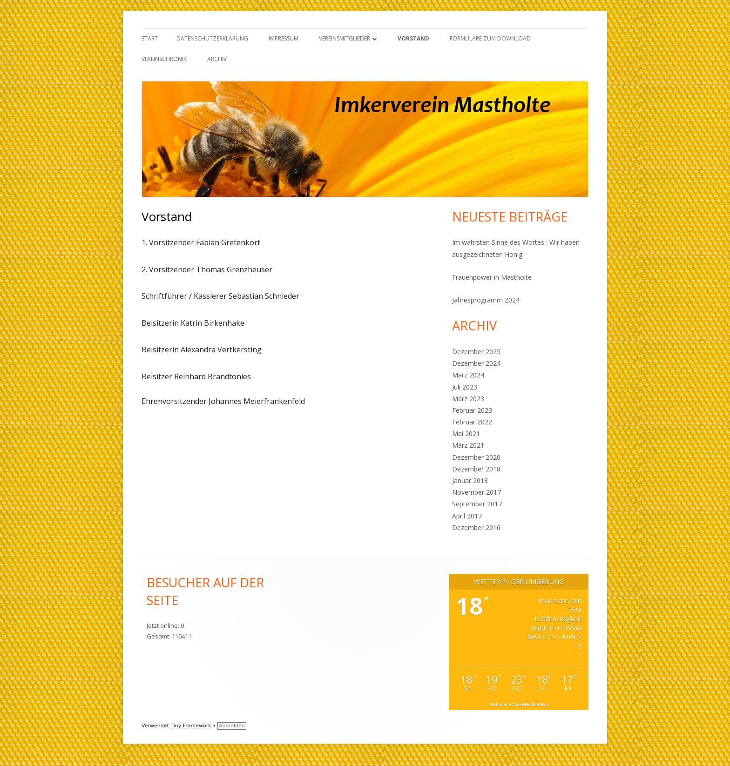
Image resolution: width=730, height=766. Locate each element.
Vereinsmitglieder (344, 38)
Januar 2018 (470, 480)
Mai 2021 (466, 433)
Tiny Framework (190, 726)
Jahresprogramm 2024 (486, 300)
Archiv (217, 59)
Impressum (283, 38)
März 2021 (468, 445)
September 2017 (477, 503)
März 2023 (468, 398)
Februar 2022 (472, 421)
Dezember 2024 (476, 363)
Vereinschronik (164, 59)
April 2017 (467, 515)
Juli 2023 (464, 387)
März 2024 (468, 374)
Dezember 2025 (476, 351)
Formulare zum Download (490, 38)
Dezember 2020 (476, 457)
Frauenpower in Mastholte (492, 277)
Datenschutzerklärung (212, 38)
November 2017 (476, 492)
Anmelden (232, 726)
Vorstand (413, 38)
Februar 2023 (472, 410)
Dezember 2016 (476, 527)
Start (150, 38)
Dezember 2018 (476, 468)
